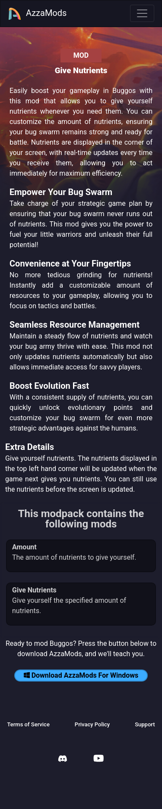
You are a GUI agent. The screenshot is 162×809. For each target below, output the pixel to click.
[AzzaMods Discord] (62, 760)
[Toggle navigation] (142, 13)
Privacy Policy (92, 724)
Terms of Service (28, 724)
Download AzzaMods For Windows (81, 675)
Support (145, 724)
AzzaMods (37, 14)
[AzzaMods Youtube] (98, 759)
